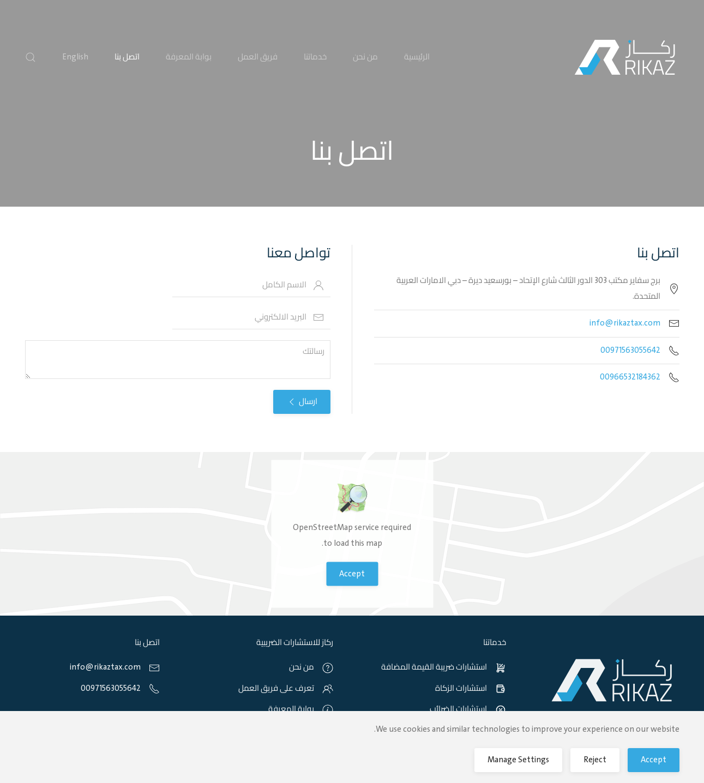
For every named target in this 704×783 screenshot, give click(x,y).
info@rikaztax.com (624, 323)
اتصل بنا (127, 57)
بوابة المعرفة (189, 57)
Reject (594, 760)
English (75, 57)
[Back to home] (624, 57)
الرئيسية (417, 57)
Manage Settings (518, 760)
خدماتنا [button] (315, 57)
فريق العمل (258, 57)
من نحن (365, 57)
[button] (30, 57)
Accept (352, 574)
